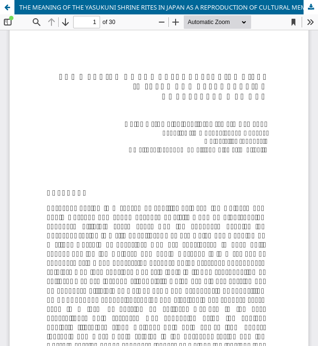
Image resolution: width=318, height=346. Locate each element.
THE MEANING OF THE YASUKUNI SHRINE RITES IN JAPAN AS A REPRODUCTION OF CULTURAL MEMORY (168, 7)
